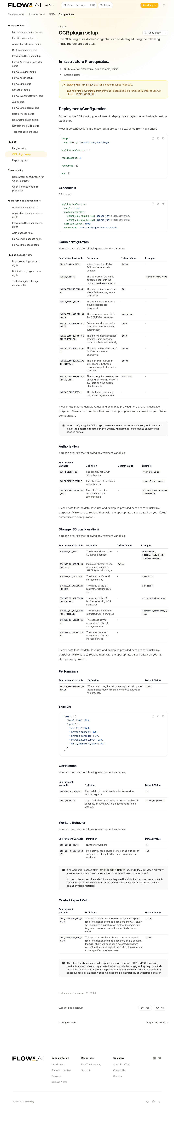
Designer (56, 1076)
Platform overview (61, 1070)
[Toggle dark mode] (163, 5)
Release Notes (59, 1082)
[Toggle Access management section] (26, 207)
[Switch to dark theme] (159, 1101)
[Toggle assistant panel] (105, 5)
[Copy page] (152, 32)
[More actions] (165, 32)
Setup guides (66, 15)
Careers (117, 1076)
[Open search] (79, 5)
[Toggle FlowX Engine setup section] (26, 38)
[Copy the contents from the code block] (158, 138)
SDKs (52, 15)
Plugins (62, 26)
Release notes (37, 15)
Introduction (58, 1064)
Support (85, 1070)
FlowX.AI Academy (91, 1064)
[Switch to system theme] (147, 1101)
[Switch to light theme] (153, 1101)
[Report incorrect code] (153, 138)
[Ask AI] (163, 138)
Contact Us (119, 1070)
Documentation (16, 15)
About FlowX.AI (121, 1064)
